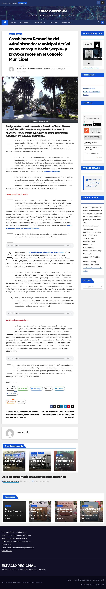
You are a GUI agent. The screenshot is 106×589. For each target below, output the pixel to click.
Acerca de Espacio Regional (82, 580)
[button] (99, 22)
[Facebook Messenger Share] (36, 389)
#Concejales (60, 69)
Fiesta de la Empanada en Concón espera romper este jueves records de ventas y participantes (22, 414)
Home (69, 580)
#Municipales (22, 72)
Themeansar (38, 582)
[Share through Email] (21, 402)
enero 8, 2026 (38, 515)
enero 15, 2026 (13, 515)
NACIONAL (25, 22)
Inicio (13, 22)
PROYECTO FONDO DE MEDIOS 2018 (92, 584)
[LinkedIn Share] (59, 389)
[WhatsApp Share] (23, 389)
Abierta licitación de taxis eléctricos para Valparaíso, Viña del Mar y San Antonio (58, 414)
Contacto (96, 580)
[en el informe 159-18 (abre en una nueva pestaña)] (52, 171)
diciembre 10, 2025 (91, 515)
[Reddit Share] (11, 402)
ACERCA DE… (67, 22)
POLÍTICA (11, 34)
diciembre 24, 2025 (66, 515)
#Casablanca (49, 69)
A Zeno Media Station (91, 67)
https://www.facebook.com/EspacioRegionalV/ (93, 183)
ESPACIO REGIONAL (53, 11)
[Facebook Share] (12, 394)
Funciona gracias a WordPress (12, 582)
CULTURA (53, 22)
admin (22, 66)
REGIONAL (39, 22)
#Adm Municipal (36, 69)
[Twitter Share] (11, 389)
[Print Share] (48, 389)
